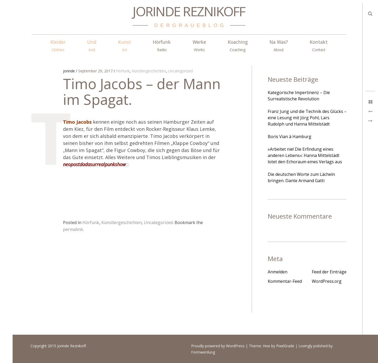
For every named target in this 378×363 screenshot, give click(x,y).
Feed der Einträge (329, 272)
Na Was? (279, 45)
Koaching (238, 45)
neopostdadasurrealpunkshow (94, 164)
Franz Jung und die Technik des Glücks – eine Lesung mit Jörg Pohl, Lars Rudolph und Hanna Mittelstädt (307, 118)
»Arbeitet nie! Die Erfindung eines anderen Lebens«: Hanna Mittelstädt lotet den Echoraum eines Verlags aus (305, 155)
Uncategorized (180, 71)
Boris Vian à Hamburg (289, 136)
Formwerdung (203, 352)
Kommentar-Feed (285, 281)
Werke (199, 45)
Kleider (57, 45)
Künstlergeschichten (149, 71)
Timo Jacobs (77, 122)
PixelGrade (285, 346)
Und (91, 45)
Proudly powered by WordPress (218, 346)
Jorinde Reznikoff (189, 11)
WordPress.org (327, 281)
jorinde (69, 71)
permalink (73, 229)
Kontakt (319, 45)
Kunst (124, 45)
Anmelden (277, 272)
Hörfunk (162, 45)
